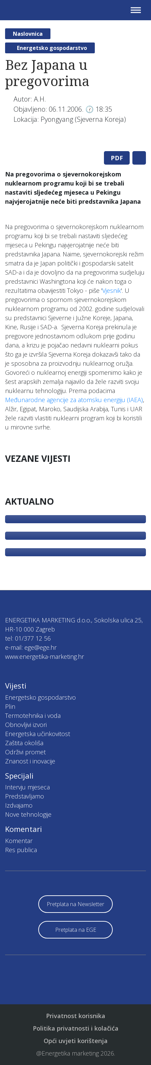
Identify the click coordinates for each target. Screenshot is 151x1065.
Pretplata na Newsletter (75, 904)
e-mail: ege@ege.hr (31, 647)
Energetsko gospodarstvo (52, 48)
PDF (117, 158)
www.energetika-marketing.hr (44, 656)
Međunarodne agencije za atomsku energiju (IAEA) (74, 400)
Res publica (21, 850)
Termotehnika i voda (33, 715)
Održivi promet (25, 752)
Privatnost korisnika (75, 1016)
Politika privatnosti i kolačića (75, 1028)
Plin (10, 706)
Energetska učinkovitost (37, 734)
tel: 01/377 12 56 (28, 638)
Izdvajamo (19, 805)
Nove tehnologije (28, 814)
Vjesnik (111, 290)
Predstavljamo (24, 796)
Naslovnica (28, 33)
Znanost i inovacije (30, 761)
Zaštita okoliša (24, 743)
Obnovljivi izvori (26, 725)
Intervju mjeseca (27, 787)
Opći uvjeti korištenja (76, 1041)
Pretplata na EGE (75, 929)
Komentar (19, 841)
